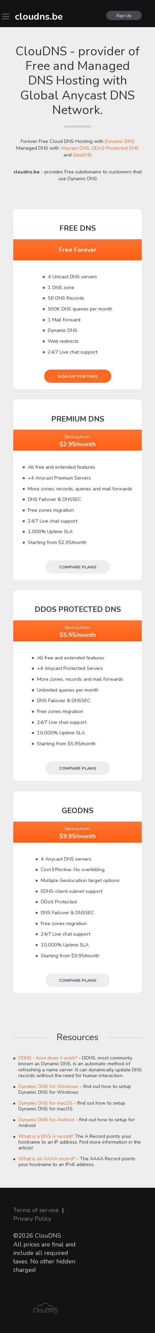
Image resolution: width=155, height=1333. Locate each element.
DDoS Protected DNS (115, 148)
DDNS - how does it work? (47, 1057)
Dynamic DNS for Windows (48, 1086)
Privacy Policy (32, 1219)
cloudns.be (39, 16)
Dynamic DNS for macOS (45, 1103)
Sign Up (124, 15)
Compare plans (77, 567)
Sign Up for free (78, 376)
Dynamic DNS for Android (46, 1119)
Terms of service (36, 1210)
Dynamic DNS (119, 141)
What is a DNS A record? (46, 1136)
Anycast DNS (74, 148)
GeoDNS (82, 154)
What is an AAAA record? (46, 1158)
